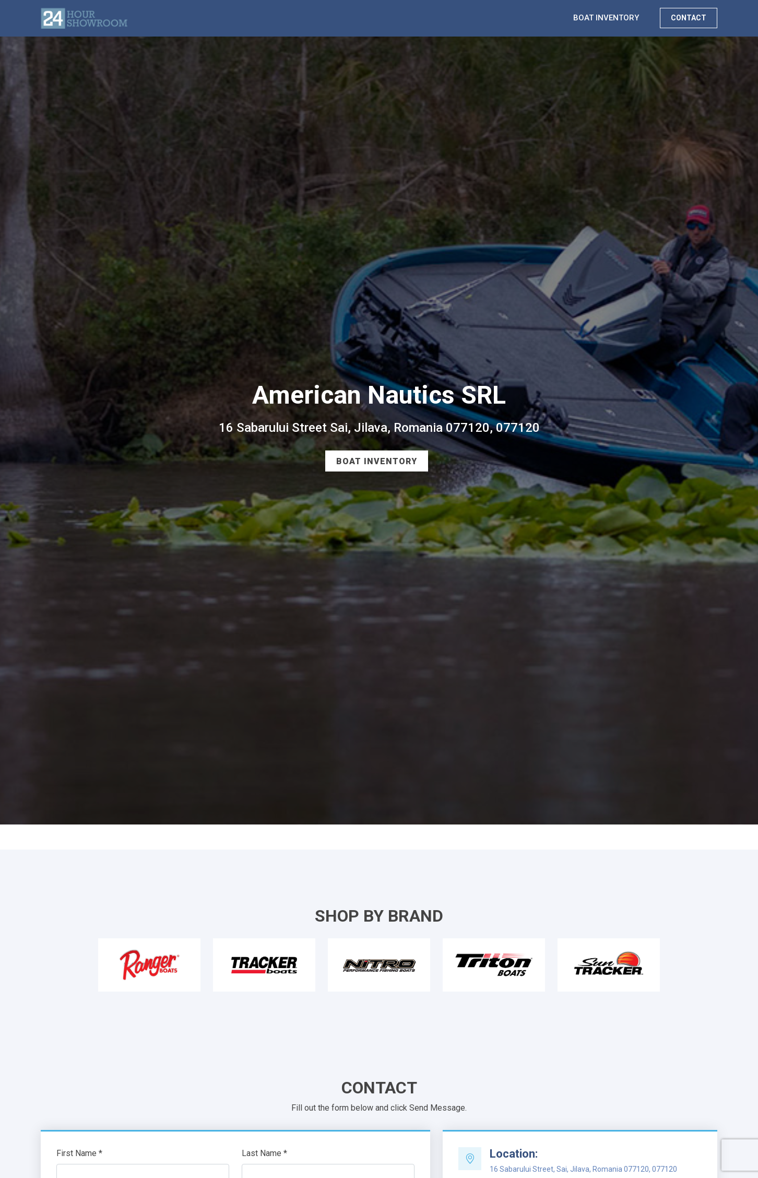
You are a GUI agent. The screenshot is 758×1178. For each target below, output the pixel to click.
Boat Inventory (376, 461)
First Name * (79, 1153)
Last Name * (264, 1153)
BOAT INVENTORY (606, 17)
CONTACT (688, 18)
